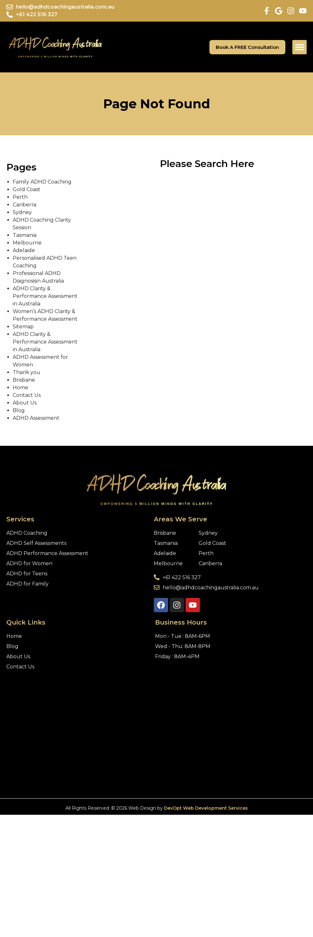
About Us (25, 403)
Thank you (26, 372)
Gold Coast (26, 189)
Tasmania (25, 235)
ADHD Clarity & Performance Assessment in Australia (45, 296)
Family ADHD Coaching (42, 182)
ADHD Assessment (36, 418)
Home (20, 388)
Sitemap (23, 327)
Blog (19, 410)
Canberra (24, 205)
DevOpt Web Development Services (206, 808)
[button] (299, 47)
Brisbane (24, 380)
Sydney (22, 212)
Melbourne (27, 243)
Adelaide (24, 250)
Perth (20, 197)
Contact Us (27, 395)
